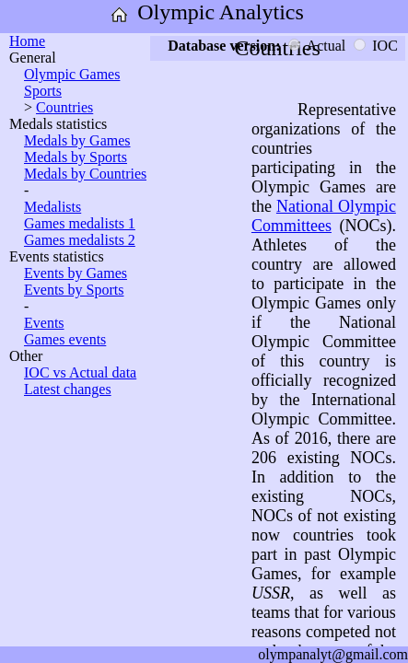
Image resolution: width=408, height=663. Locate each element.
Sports (43, 91)
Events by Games (75, 273)
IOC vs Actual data (80, 372)
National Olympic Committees (323, 216)
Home (27, 41)
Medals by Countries (85, 173)
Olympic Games (72, 74)
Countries (64, 107)
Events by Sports (73, 289)
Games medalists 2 (79, 240)
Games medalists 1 (79, 223)
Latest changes (67, 389)
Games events (65, 339)
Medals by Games (77, 140)
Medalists (52, 207)
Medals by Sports (75, 157)
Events (44, 323)
